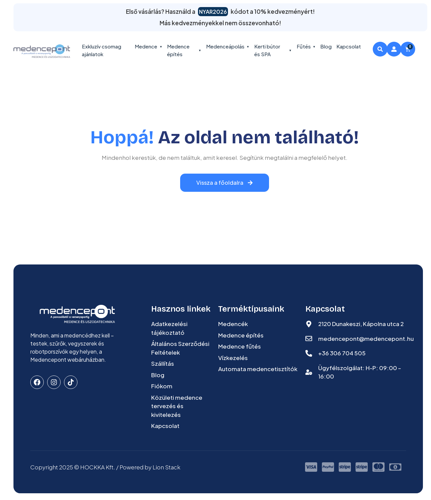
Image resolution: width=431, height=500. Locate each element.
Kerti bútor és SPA (273, 50)
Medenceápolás (228, 46)
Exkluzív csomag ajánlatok (101, 50)
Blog (326, 46)
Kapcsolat (348, 46)
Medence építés (184, 50)
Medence (148, 46)
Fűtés (306, 46)
